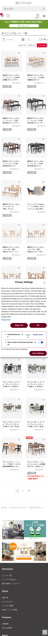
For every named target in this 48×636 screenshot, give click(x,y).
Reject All (19, 325)
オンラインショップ (18, 507)
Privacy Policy (6, 319)
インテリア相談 (7, 606)
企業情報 (5, 624)
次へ (29, 491)
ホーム (4, 507)
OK (38, 325)
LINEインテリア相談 (9, 610)
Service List (28, 336)
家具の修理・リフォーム (11, 584)
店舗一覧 (5, 598)
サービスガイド (7, 602)
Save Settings (38, 353)
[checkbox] (40, 342)
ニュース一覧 (7, 575)
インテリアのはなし (9, 579)
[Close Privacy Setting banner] (44, 282)
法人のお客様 (7, 628)
